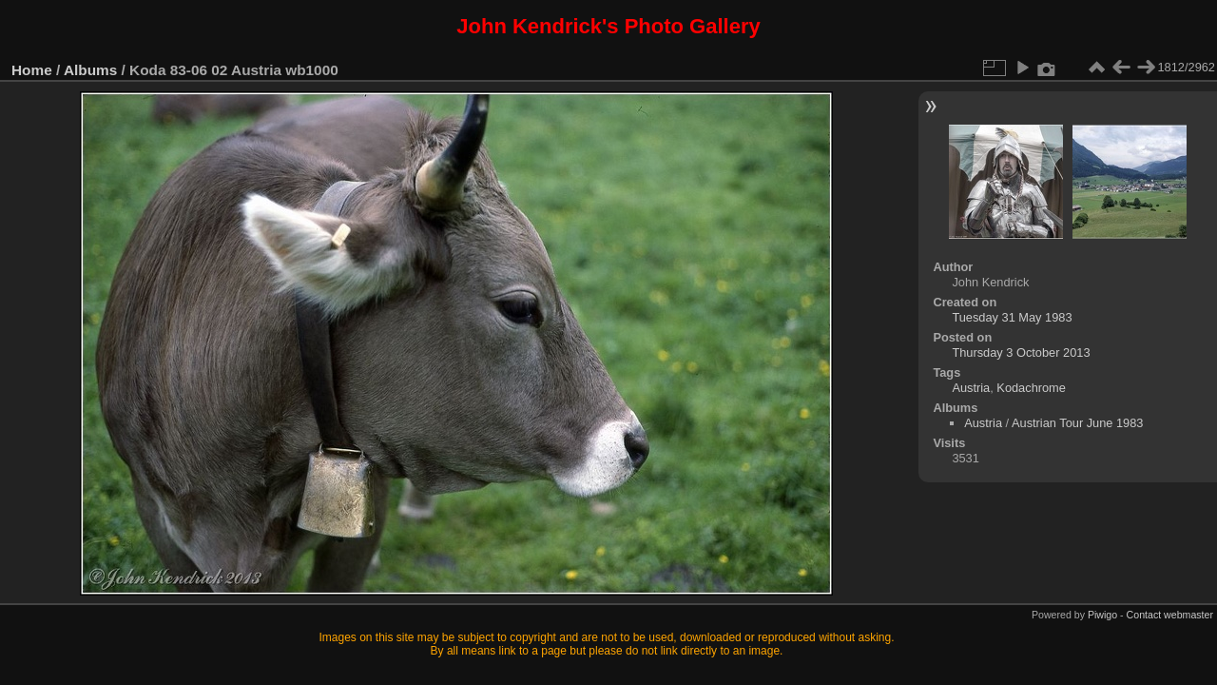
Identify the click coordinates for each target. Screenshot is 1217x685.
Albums (90, 70)
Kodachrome (1031, 388)
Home (31, 70)
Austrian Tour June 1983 (1078, 423)
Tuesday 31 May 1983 (1012, 317)
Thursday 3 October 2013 (1021, 352)
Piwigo (1102, 614)
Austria (971, 388)
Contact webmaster (1170, 614)
